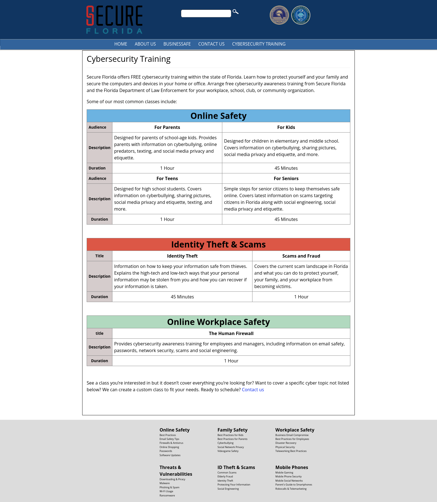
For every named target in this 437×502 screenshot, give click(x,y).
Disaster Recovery (285, 443)
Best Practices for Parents (232, 439)
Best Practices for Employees (292, 439)
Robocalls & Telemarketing (290, 489)
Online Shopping (169, 447)
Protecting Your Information (234, 484)
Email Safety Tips (169, 439)
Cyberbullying (225, 443)
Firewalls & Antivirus (171, 443)
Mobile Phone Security (288, 476)
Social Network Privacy (231, 447)
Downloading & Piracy (172, 479)
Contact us (253, 389)
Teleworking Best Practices (290, 451)
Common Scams (227, 472)
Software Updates (170, 455)
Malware (165, 483)
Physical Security (285, 447)
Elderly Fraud (225, 476)
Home (120, 44)
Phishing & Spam (169, 487)
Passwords (166, 451)
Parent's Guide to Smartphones (293, 484)
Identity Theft (225, 480)
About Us (145, 44)
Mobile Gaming (284, 472)
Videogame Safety (228, 451)
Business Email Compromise (292, 435)
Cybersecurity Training (258, 44)
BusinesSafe (177, 44)
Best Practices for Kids (231, 435)
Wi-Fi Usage (166, 491)
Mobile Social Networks (289, 480)
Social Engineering (228, 489)
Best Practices (168, 435)
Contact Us (211, 44)
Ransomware (167, 495)
